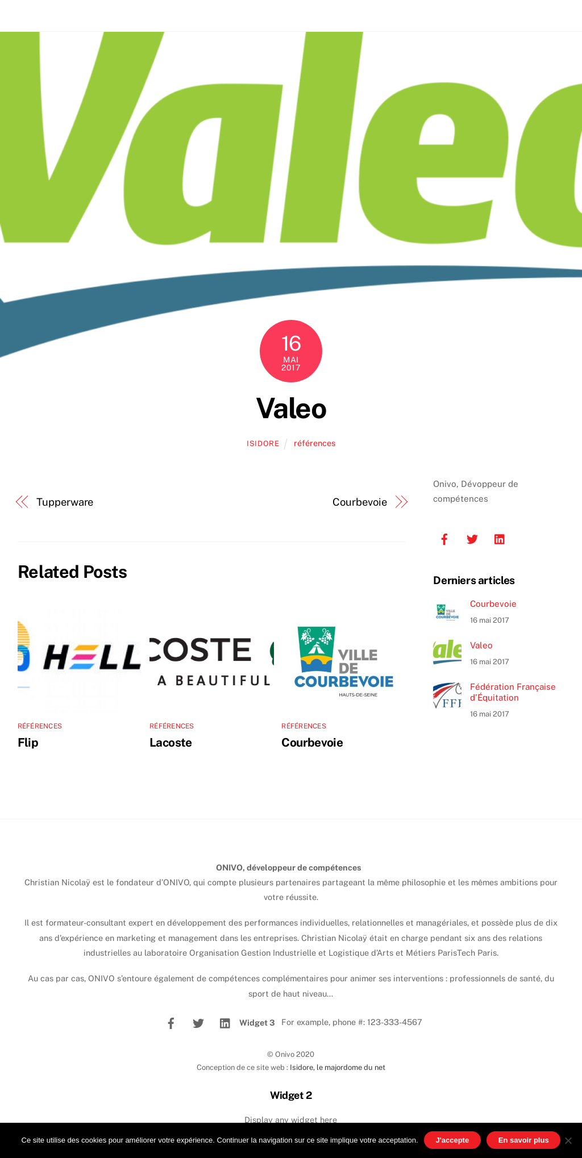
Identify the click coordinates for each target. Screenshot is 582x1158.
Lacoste (170, 742)
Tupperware (64, 502)
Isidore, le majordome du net (337, 1067)
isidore (263, 443)
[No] (567, 1140)
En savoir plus (523, 1140)
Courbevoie (359, 502)
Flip (28, 742)
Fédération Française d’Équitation (513, 692)
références (314, 443)
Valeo (291, 407)
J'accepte (452, 1140)
